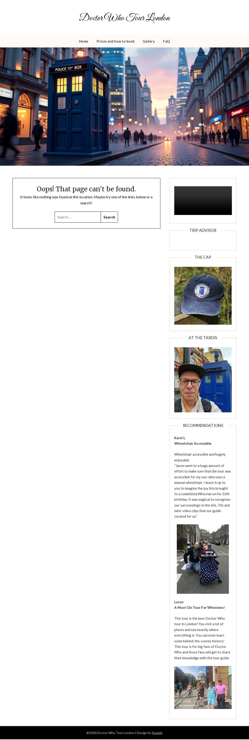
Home (83, 42)
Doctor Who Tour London (124, 18)
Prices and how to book (115, 42)
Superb (157, 733)
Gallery (149, 42)
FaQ (166, 42)
